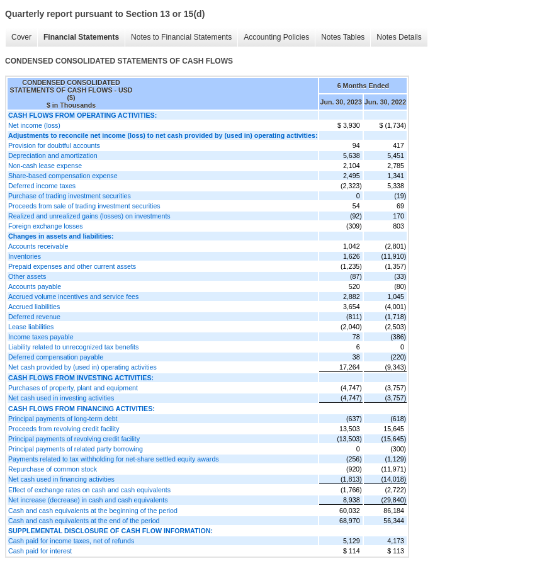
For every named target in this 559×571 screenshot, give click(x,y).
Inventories (24, 256)
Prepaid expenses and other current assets (72, 266)
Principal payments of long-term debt (63, 418)
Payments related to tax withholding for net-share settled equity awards (113, 459)
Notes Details (398, 37)
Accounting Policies (276, 37)
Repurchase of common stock (52, 469)
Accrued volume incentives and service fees (73, 296)
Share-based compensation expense (63, 175)
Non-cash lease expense (45, 165)
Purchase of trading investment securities (69, 196)
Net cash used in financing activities (61, 479)
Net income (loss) (34, 125)
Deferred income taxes (42, 185)
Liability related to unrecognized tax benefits (73, 347)
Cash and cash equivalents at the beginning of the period (93, 510)
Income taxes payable (41, 337)
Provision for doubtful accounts (54, 145)
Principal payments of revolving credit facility (74, 439)
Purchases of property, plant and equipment (73, 388)
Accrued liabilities (34, 306)
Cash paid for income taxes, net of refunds (71, 541)
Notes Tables (342, 37)
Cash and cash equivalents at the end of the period (84, 520)
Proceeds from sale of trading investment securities (84, 206)
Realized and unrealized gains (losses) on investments (89, 216)
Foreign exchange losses (45, 226)
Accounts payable (34, 286)
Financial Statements (81, 37)
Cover (21, 37)
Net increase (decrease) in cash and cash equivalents (88, 500)
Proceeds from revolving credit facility (63, 428)
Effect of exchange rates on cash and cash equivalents (89, 490)
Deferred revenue (34, 316)
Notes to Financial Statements (181, 37)
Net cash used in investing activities (61, 398)
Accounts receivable (38, 246)
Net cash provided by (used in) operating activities (82, 367)
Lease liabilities (31, 327)
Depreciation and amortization (53, 155)
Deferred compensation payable (55, 357)
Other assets (27, 276)
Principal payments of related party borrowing (75, 449)
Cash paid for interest (40, 551)
